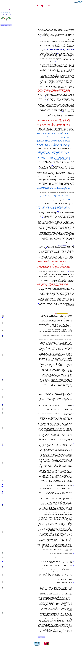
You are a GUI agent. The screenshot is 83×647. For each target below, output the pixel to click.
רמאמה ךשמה (41, 637)
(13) (48, 100)
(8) (55, 71)
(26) (68, 271)
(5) (54, 59)
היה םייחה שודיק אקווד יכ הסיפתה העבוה (65, 61)
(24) (64, 224)
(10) (54, 80)
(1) (68, 30)
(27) (39, 303)
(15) (60, 137)
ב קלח (6, 25)
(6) (55, 61)
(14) (62, 111)
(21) (72, 200)
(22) (58, 211)
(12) (46, 96)
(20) (64, 191)
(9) (65, 78)
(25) (47, 247)
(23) (43, 217)
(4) (46, 55)
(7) (61, 65)
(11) (65, 92)
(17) (71, 149)
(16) (65, 146)
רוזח (3, 317)
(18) (52, 165)
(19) (40, 168)
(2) (41, 36)
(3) (57, 53)
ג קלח (2, 25)
